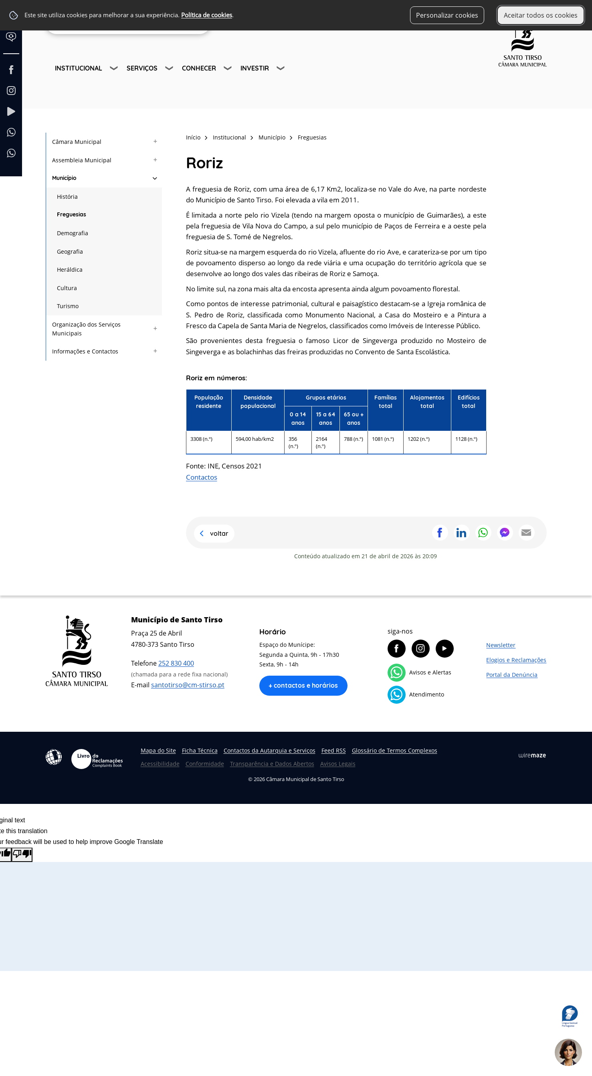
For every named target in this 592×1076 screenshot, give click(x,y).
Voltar (219, 533)
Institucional (78, 68)
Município (272, 137)
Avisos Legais (338, 763)
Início (193, 137)
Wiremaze (532, 755)
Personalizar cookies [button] (447, 15)
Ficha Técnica (200, 750)
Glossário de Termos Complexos (394, 750)
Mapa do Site (158, 750)
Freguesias (312, 137)
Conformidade (205, 763)
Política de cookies (206, 15)
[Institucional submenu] (114, 69)
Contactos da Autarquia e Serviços (269, 750)
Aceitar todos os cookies (541, 15)
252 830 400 (176, 663)
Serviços (142, 68)
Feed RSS (333, 750)
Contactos (201, 477)
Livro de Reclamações (97, 759)
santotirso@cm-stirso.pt (187, 684)
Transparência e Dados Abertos (272, 763)
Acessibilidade (54, 757)
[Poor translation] (22, 855)
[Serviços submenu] (170, 69)
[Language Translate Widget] (15, 43)
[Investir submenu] (281, 69)
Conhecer (199, 68)
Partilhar (440, 533)
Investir (254, 68)
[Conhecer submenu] (228, 69)
